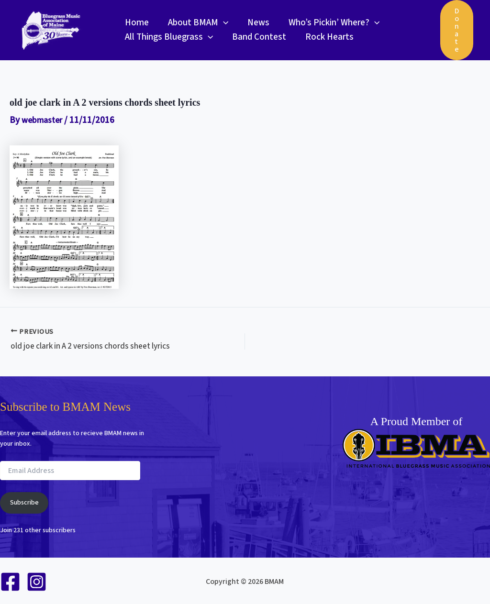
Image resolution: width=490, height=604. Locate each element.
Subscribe (24, 501)
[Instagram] (36, 580)
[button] (222, 23)
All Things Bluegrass (168, 37)
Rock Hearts (327, 37)
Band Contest (258, 37)
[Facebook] (10, 580)
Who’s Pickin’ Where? (330, 23)
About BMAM (197, 23)
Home (136, 22)
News (256, 22)
